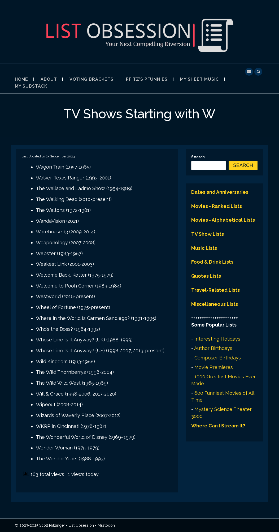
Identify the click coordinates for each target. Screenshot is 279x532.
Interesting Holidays (217, 339)
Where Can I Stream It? (218, 425)
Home (21, 79)
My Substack (31, 86)
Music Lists (204, 248)
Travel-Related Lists (215, 290)
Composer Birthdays (217, 358)
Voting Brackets (91, 79)
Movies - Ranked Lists (216, 206)
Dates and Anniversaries (219, 192)
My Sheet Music (199, 79)
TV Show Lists (207, 234)
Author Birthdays (213, 348)
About (49, 79)
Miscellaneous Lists (214, 304)
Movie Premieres (213, 367)
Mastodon (106, 525)
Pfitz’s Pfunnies (147, 79)
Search (198, 157)
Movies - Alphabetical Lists (223, 220)
